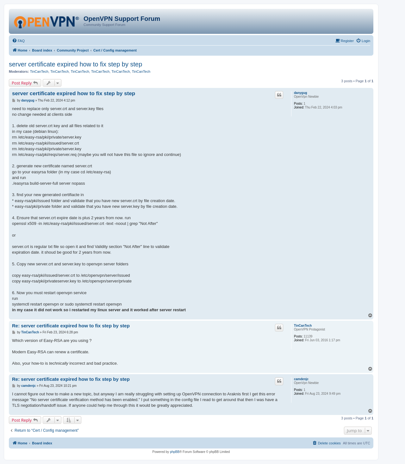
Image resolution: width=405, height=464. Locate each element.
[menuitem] (18, 41)
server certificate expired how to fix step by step (75, 64)
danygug (300, 93)
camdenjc (301, 379)
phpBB (174, 452)
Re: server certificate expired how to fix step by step (71, 325)
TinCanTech (39, 71)
